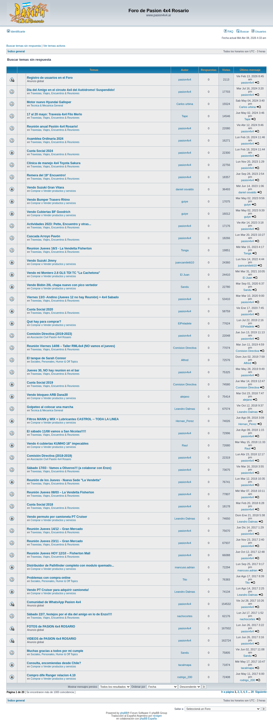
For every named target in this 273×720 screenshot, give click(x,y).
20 (252, 692)
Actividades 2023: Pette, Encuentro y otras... (59, 224)
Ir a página (227, 692)
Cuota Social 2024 (40, 151)
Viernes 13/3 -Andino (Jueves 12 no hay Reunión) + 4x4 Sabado (73, 297)
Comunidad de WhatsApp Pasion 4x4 (54, 602)
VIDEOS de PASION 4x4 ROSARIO (51, 638)
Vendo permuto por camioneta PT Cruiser (57, 517)
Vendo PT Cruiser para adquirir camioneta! (58, 590)
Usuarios (258, 31)
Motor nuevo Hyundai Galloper (49, 102)
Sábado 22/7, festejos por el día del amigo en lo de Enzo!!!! (69, 614)
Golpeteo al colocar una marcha (50, 407)
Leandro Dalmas (185, 408)
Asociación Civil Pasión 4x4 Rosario (51, 337)
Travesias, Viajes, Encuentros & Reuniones (55, 93)
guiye (184, 201)
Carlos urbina (184, 103)
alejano (184, 396)
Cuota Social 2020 (40, 309)
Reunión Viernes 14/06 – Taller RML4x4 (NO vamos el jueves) (71, 346)
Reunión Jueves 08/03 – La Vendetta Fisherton (60, 492)
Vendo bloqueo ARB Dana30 (47, 395)
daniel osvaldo (185, 189)
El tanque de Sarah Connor (46, 358)
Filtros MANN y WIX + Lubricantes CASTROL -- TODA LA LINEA (73, 419)
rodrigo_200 (184, 677)
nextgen (157, 715)
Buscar (242, 31)
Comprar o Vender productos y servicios (53, 191)
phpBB (124, 713)
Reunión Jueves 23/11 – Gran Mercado (55, 541)
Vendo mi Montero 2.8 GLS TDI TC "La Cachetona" (63, 273)
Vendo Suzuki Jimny (41, 260)
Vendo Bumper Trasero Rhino (48, 199)
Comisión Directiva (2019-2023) (49, 334)
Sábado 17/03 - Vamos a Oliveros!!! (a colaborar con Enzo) (69, 468)
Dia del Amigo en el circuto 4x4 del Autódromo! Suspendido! (71, 90)
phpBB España (148, 718)
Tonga (185, 250)
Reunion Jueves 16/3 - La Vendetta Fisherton (59, 248)
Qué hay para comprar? (44, 321)
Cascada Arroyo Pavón (43, 236)
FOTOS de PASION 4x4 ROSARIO (51, 626)
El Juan (185, 274)
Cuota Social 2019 (40, 382)
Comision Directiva (184, 347)
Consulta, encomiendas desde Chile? (54, 663)
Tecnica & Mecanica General (47, 105)
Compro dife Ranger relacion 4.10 (51, 675)
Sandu (185, 286)
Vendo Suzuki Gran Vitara (45, 187)
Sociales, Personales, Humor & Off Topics (54, 361)
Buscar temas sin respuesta (23, 45)
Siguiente (261, 692)
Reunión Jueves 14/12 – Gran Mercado (55, 529)
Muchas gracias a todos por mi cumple (55, 651)
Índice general (16, 51)
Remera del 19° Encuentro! (46, 175)
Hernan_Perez (185, 420)
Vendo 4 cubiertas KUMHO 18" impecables (58, 443)
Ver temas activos (54, 45)
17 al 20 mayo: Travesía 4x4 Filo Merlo (54, 114)
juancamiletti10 (184, 262)
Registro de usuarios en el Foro (50, 78)
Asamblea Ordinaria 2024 (45, 138)
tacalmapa (184, 664)
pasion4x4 (184, 79)
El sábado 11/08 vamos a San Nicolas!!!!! (56, 431)
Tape (185, 116)
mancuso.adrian (185, 567)
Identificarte (16, 31)
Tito (184, 579)
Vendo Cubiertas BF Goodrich (48, 212)
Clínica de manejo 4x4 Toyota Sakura (54, 163)
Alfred (185, 360)
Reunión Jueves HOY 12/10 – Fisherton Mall (58, 553)
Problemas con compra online (48, 578)
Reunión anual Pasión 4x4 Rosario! (52, 126)
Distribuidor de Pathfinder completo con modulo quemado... (70, 565)
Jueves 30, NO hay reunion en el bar (53, 370)
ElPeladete (185, 323)
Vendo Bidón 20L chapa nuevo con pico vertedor (62, 285)
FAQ (228, 31)
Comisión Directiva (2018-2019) (49, 456)
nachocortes (184, 616)
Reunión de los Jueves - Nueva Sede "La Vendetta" (64, 480)
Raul (185, 445)
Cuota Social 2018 (40, 504)
